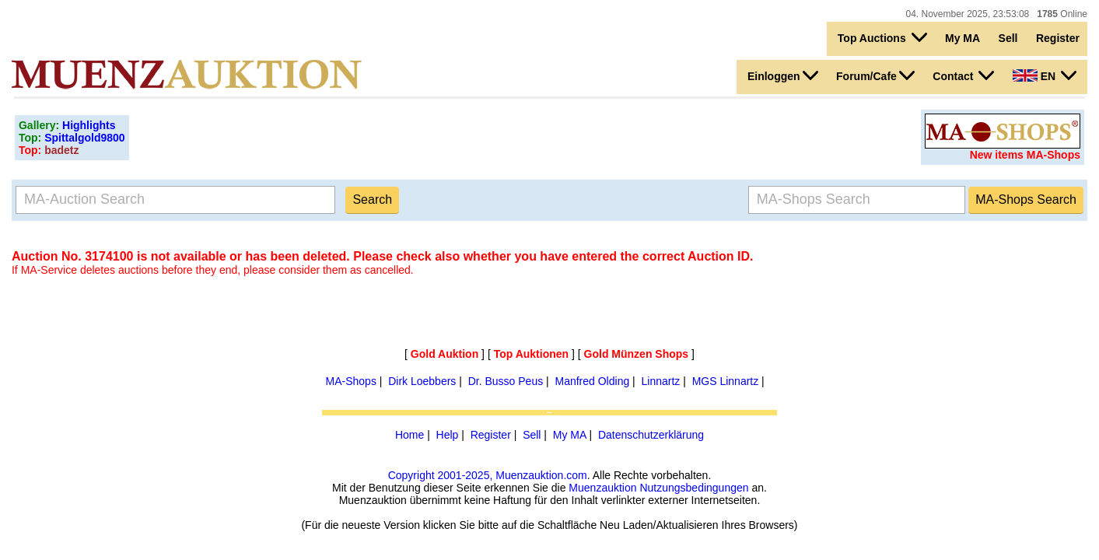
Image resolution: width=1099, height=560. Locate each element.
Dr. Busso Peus (506, 381)
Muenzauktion (602, 487)
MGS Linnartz (725, 381)
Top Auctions (882, 37)
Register (1058, 38)
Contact (963, 75)
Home (409, 435)
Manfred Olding (592, 381)
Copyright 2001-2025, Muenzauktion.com (487, 475)
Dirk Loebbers (422, 381)
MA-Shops (351, 381)
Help (447, 435)
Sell (1008, 38)
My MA (962, 38)
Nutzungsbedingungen (693, 487)
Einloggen (782, 75)
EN (1044, 75)
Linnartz (661, 381)
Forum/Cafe (875, 75)
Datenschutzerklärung (651, 435)
